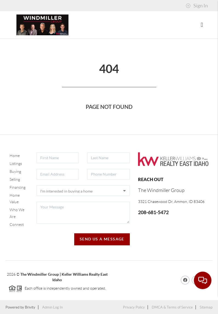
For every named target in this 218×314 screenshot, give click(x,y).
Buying (15, 171)
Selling (15, 179)
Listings (16, 163)
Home (15, 155)
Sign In (197, 5)
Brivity (30, 307)
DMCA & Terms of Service (172, 307)
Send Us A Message (102, 239)
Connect (17, 224)
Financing (17, 187)
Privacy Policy (134, 307)
